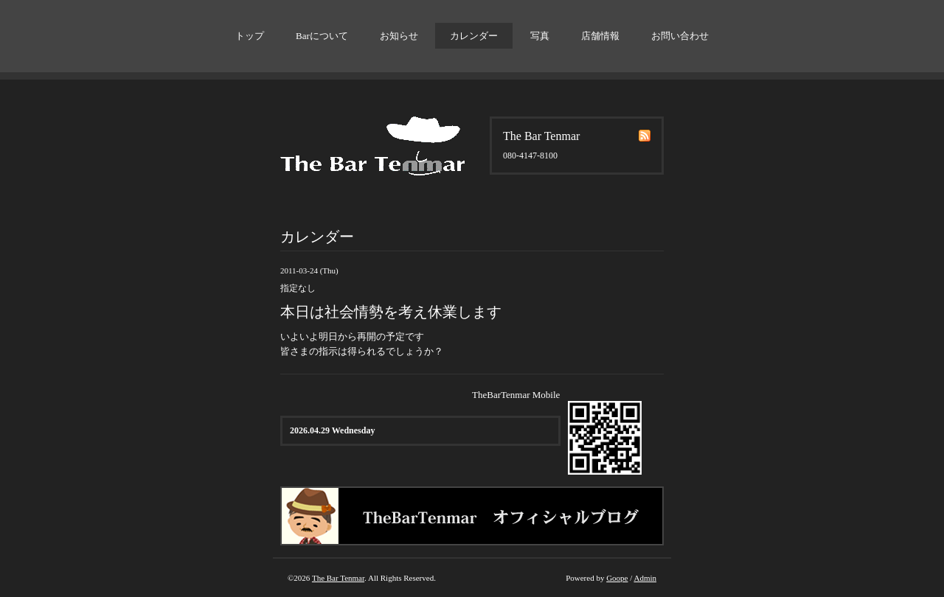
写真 (539, 35)
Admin (645, 577)
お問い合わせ (680, 35)
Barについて (322, 35)
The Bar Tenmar (338, 577)
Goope (617, 577)
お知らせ (399, 35)
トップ (249, 35)
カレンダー (474, 35)
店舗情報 (600, 35)
